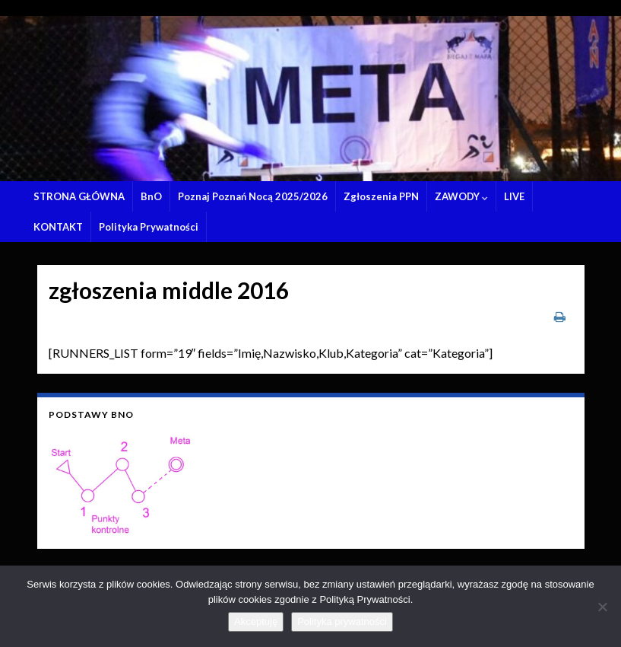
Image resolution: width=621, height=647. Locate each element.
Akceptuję (255, 621)
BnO (151, 196)
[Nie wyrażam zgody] (602, 606)
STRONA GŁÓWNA (79, 196)
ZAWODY (461, 196)
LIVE (514, 196)
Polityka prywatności (342, 621)
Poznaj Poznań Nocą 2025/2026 (253, 196)
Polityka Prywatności (148, 227)
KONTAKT (58, 227)
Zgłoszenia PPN (381, 196)
